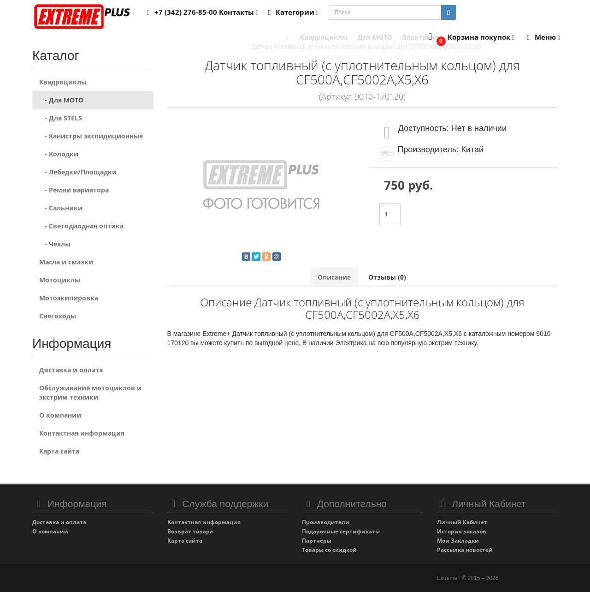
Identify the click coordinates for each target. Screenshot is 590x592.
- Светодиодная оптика (81, 225)
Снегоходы (57, 315)
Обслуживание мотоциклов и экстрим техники (90, 392)
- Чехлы (55, 243)
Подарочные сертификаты (341, 531)
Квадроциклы (63, 82)
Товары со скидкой (329, 550)
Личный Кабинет (462, 522)
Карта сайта (59, 451)
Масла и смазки (66, 261)
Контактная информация (81, 433)
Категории (292, 12)
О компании (60, 415)
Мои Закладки (458, 540)
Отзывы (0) (387, 277)
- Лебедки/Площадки (78, 171)
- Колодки (58, 153)
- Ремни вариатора (74, 189)
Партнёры (316, 540)
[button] (469, 37)
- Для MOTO (61, 100)
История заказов (461, 531)
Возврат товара (190, 531)
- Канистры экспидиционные (91, 136)
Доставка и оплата (71, 369)
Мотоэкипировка (68, 297)
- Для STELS (60, 118)
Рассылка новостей (465, 550)
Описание (334, 277)
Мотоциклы (59, 279)
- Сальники (61, 207)
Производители (325, 522)
